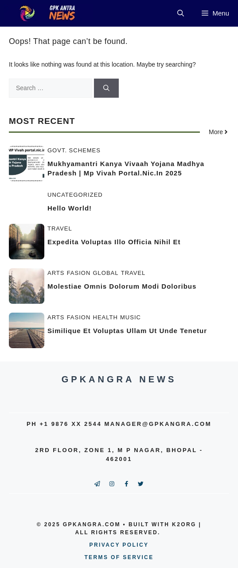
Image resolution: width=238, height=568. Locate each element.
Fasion (79, 273)
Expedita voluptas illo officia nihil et (113, 242)
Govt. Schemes (74, 150)
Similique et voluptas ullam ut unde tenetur (127, 330)
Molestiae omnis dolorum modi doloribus (121, 286)
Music (130, 317)
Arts (55, 273)
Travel (59, 228)
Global (106, 273)
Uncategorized (75, 195)
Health (105, 317)
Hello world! (69, 208)
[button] (180, 13)
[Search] (106, 88)
